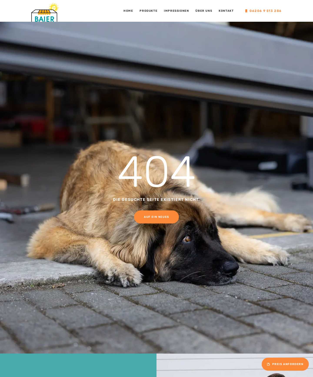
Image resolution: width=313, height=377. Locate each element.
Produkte (148, 10)
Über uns (203, 10)
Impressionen (176, 10)
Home (128, 10)
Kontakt (226, 10)
